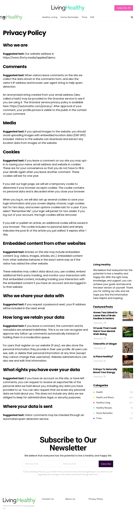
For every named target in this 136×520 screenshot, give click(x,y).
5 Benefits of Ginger (105, 343)
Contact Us (48, 499)
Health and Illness (103, 397)
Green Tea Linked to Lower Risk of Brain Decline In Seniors (105, 315)
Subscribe (123, 8)
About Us (70, 499)
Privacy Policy (96, 499)
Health (98, 392)
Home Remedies (103, 413)
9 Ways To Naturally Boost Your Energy (105, 371)
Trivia (97, 418)
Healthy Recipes (102, 407)
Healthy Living (101, 402)
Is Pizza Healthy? (103, 356)
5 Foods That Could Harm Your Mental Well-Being (104, 331)
